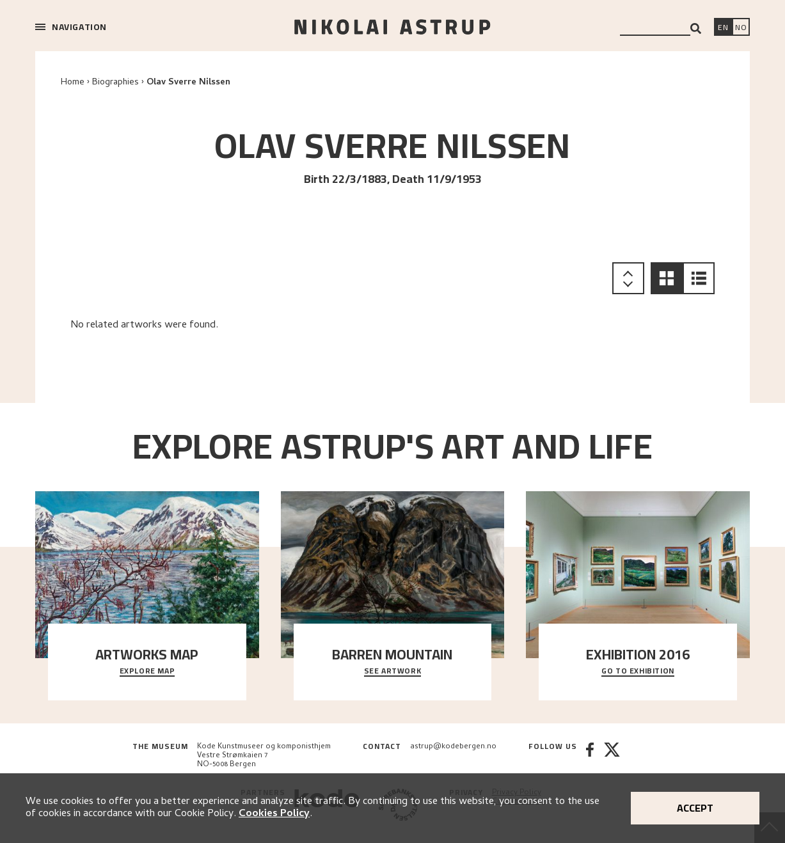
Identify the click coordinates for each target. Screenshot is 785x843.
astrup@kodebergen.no (453, 747)
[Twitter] (612, 756)
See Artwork (393, 671)
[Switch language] (723, 28)
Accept (695, 807)
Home (72, 82)
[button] (667, 278)
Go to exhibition (637, 671)
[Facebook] (590, 756)
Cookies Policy (274, 814)
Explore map (147, 671)
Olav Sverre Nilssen (188, 82)
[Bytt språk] (741, 28)
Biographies (115, 82)
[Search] (695, 28)
